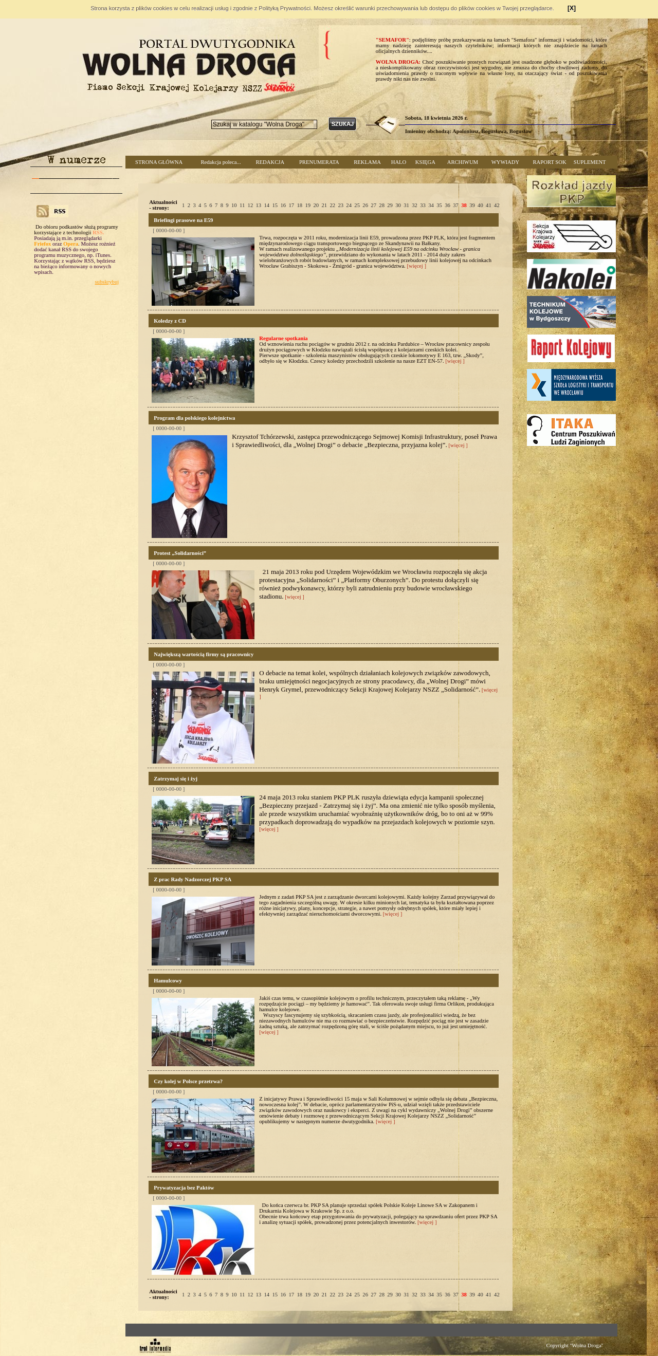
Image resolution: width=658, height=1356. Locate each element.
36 (447, 205)
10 (234, 205)
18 (299, 205)
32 (414, 205)
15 (275, 205)
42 (497, 205)
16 (283, 205)
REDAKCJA (269, 162)
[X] (572, 8)
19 (307, 205)
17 (291, 205)
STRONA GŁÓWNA (158, 162)
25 (357, 205)
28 (382, 205)
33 (423, 205)
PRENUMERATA (319, 162)
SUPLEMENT (590, 162)
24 (349, 205)
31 (406, 205)
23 (340, 205)
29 (390, 205)
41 (488, 205)
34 (431, 205)
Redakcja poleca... (220, 162)
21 (324, 205)
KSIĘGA (425, 162)
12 (250, 205)
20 (316, 205)
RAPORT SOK (549, 162)
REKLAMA (367, 162)
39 (472, 205)
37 (456, 205)
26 (365, 205)
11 (242, 205)
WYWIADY (505, 162)
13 (259, 205)
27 (373, 205)
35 (439, 205)
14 (267, 205)
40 (480, 205)
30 (398, 205)
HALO (399, 162)
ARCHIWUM (462, 162)
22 (332, 205)
